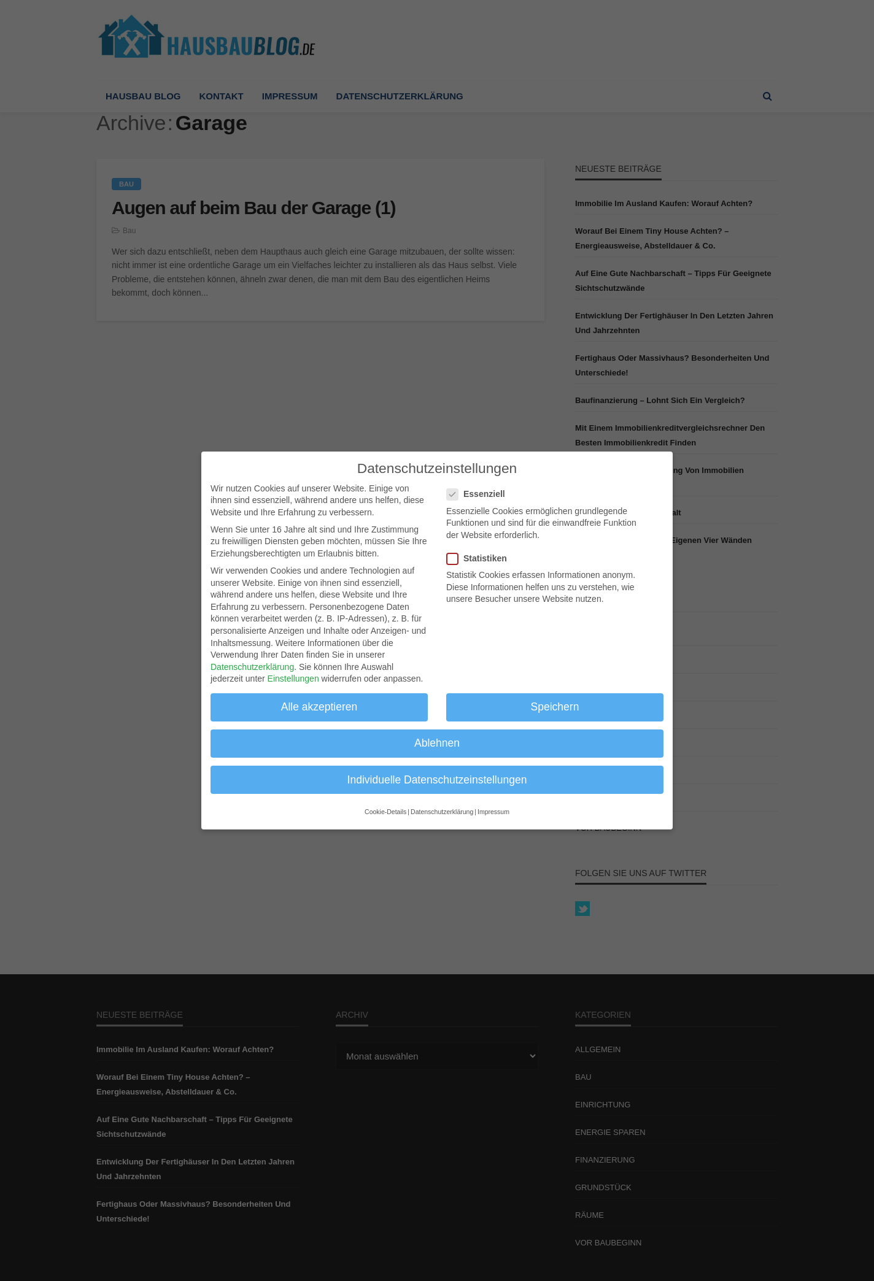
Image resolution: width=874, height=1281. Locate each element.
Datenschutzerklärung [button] (442, 811)
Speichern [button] (555, 707)
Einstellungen (293, 678)
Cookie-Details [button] (385, 811)
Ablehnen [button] (437, 743)
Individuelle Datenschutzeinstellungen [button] (437, 779)
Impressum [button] (493, 811)
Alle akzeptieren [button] (319, 707)
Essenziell (479, 494)
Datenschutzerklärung (252, 666)
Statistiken (480, 558)
